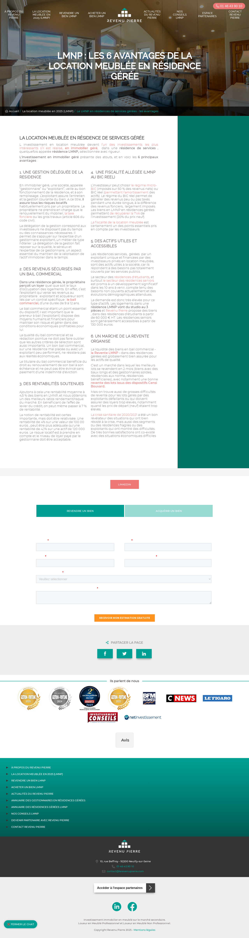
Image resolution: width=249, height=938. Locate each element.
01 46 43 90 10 (229, 6)
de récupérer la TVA (125, 213)
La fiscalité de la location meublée (117, 222)
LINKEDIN (124, 484)
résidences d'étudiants (131, 277)
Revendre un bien (80, 510)
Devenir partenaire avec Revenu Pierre (40, 820)
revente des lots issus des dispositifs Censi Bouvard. (124, 384)
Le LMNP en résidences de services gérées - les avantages (117, 111)
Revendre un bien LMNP (69, 14)
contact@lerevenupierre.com (123, 871)
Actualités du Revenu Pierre (152, 14)
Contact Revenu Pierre (235, 14)
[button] (115, 752)
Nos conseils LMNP (180, 14)
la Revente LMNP (104, 353)
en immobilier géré (81, 148)
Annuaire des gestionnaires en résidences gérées (48, 800)
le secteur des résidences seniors (128, 280)
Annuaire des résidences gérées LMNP (39, 807)
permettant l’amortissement (127, 192)
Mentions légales (144, 929)
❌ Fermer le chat (20, 924)
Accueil (12, 111)
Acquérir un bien (169, 510)
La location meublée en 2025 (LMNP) (41, 14)
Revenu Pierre (117, 310)
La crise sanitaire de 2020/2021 (114, 414)
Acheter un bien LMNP (97, 14)
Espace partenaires (207, 14)
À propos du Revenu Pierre (13, 14)
